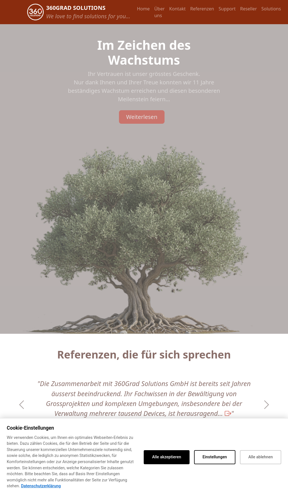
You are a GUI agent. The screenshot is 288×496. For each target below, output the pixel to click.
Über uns (159, 12)
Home (143, 9)
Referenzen (202, 9)
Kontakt (177, 9)
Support (227, 9)
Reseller (248, 9)
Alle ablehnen (260, 457)
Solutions (271, 9)
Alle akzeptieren (166, 457)
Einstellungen (214, 457)
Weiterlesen (141, 117)
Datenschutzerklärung (41, 486)
